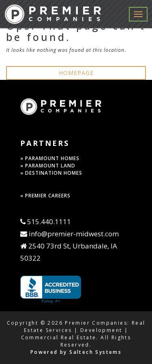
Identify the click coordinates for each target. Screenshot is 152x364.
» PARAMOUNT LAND (47, 165)
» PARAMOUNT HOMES (49, 158)
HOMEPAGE (76, 73)
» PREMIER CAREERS (45, 195)
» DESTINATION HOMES (51, 172)
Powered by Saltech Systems (76, 352)
